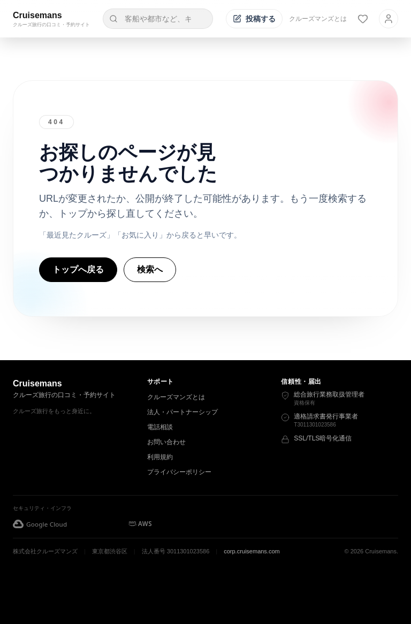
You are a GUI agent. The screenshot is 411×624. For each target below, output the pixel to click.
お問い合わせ (166, 442)
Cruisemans (37, 15)
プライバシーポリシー (179, 472)
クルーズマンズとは (318, 18)
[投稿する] (254, 18)
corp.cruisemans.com (252, 551)
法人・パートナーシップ (182, 412)
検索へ (150, 269)
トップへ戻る (78, 269)
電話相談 (160, 427)
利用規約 (160, 457)
